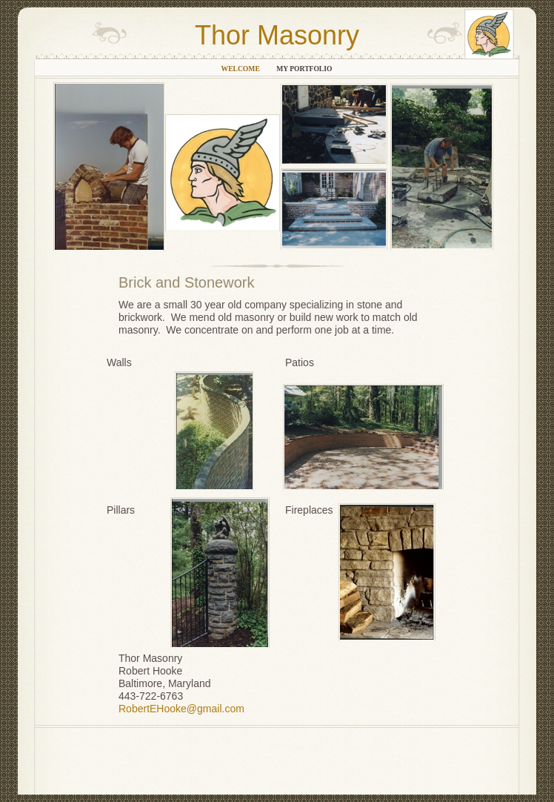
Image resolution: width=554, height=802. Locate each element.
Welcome (241, 68)
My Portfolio (304, 68)
